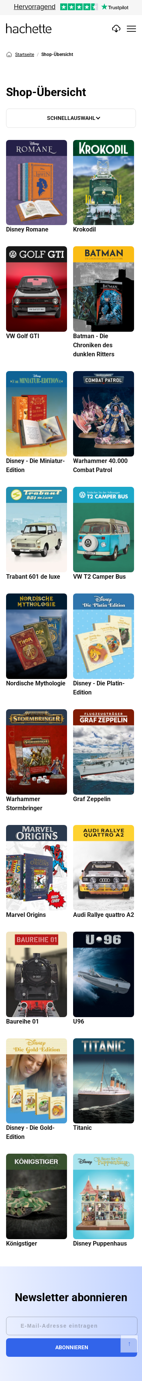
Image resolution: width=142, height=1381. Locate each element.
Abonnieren (71, 1347)
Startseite (20, 54)
